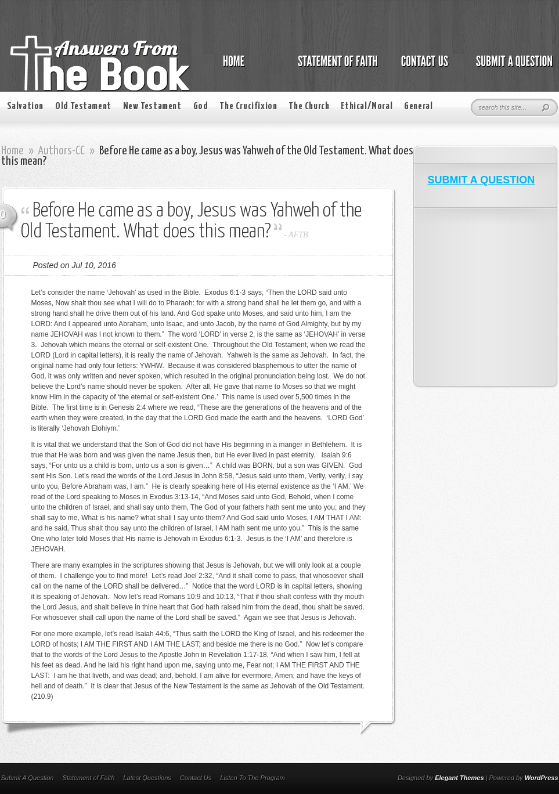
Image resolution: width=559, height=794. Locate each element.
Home (12, 151)
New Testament (152, 106)
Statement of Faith (88, 777)
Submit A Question (27, 777)
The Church (308, 106)
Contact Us (195, 777)
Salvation (25, 106)
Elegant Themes (459, 777)
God (200, 106)
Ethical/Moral (366, 106)
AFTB (298, 234)
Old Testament (83, 106)
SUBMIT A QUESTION (481, 180)
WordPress (541, 777)
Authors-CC (61, 151)
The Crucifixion (248, 106)
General (418, 106)
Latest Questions (147, 777)
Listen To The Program (252, 777)
